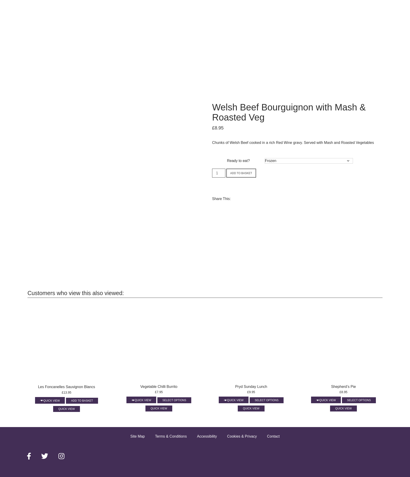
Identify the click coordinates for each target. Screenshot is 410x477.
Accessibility (207, 436)
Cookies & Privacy (242, 436)
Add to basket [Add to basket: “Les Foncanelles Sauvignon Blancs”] (82, 400)
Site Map (137, 436)
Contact (273, 436)
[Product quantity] (218, 173)
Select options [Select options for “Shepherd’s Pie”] (359, 400)
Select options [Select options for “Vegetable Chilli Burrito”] (174, 400)
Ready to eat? (238, 161)
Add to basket (241, 173)
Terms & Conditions (171, 436)
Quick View (51, 400)
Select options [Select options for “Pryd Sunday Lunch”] (267, 400)
